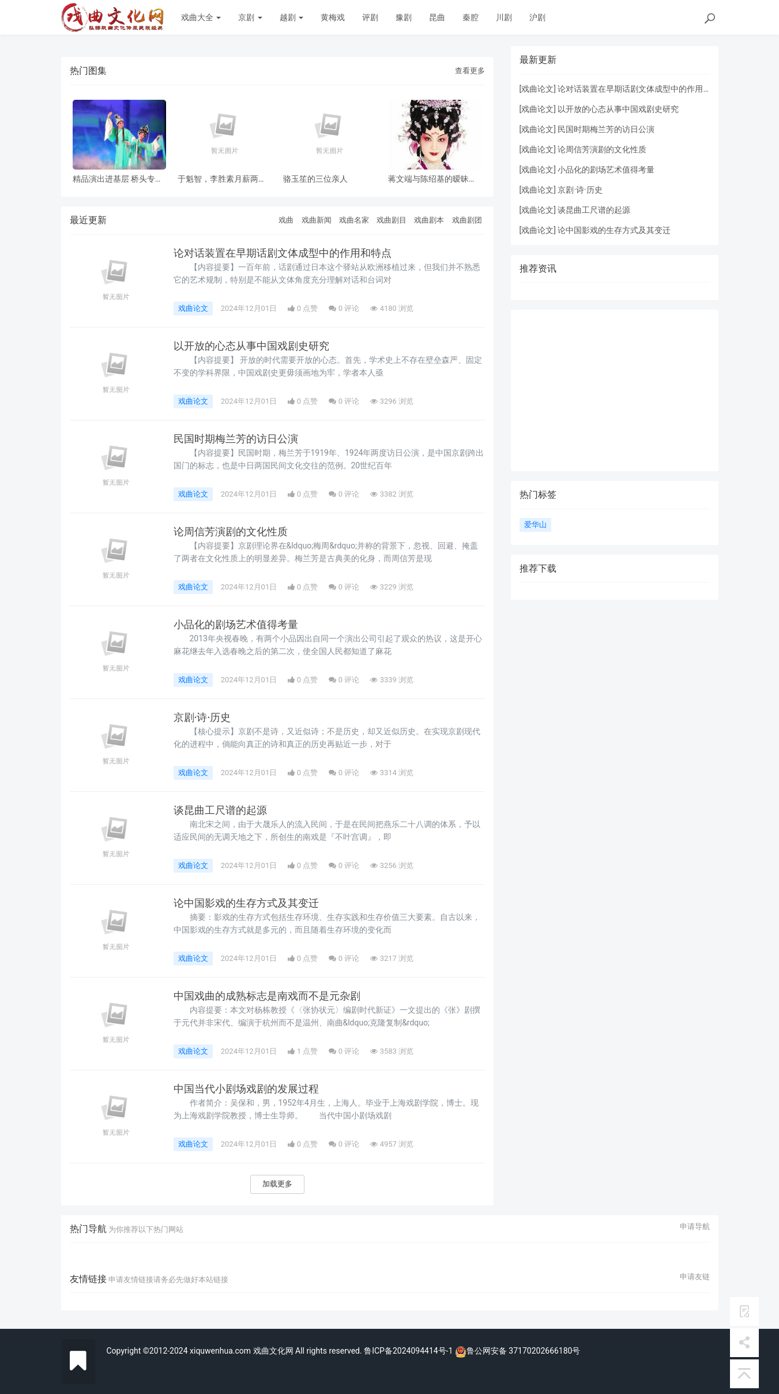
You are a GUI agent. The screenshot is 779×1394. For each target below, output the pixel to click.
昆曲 (437, 17)
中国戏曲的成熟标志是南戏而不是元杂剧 (267, 996)
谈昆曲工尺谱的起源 (220, 810)
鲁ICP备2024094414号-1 (409, 1350)
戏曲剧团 (467, 220)
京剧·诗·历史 (202, 717)
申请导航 (695, 1227)
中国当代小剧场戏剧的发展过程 (246, 1089)
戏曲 (286, 220)
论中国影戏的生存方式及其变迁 (246, 903)
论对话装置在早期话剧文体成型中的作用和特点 (283, 253)
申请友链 (695, 1277)
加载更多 (277, 1183)
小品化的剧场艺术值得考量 (236, 624)
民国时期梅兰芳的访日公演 (236, 439)
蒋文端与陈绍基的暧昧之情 (432, 179)
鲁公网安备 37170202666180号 (518, 1350)
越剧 (291, 17)
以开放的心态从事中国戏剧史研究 (251, 346)
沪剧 (537, 17)
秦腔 (470, 17)
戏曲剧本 (429, 220)
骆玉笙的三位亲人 (315, 179)
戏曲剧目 (392, 220)
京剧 (250, 17)
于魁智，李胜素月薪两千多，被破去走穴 (222, 179)
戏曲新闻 (317, 220)
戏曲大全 (201, 17)
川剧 (504, 17)
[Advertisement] (614, 390)
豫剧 (404, 17)
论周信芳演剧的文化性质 (231, 532)
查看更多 (470, 70)
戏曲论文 (193, 308)
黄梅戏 (333, 17)
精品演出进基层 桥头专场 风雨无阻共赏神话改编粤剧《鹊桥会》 (118, 179)
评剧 (370, 17)
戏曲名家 (354, 220)
